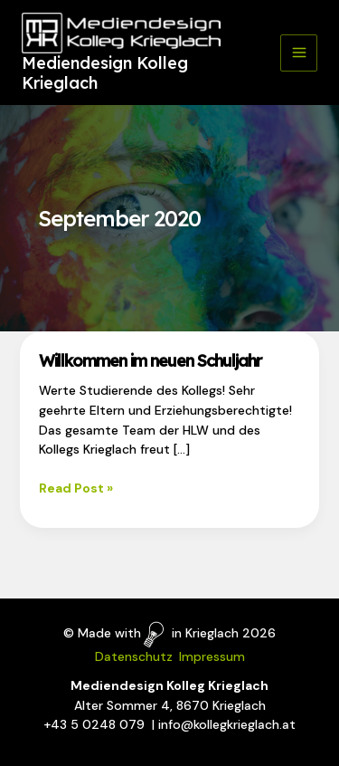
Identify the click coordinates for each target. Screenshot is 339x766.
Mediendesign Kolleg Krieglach (105, 73)
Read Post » (76, 489)
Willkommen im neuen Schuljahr (150, 360)
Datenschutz (134, 656)
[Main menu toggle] (298, 53)
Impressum (212, 656)
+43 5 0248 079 (94, 724)
